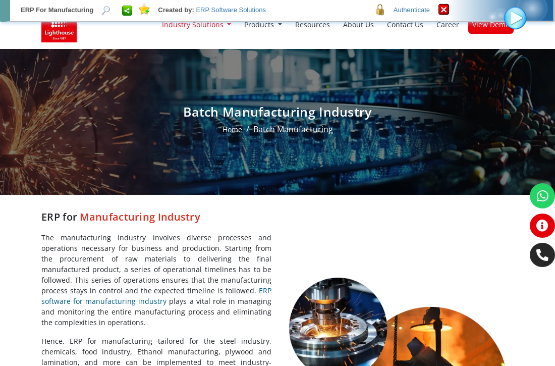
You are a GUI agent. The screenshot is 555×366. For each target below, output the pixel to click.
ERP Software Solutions (231, 10)
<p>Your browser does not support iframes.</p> (277, 183)
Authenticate (412, 10)
